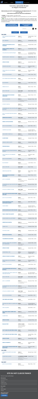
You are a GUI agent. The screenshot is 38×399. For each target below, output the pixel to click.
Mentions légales (3, 389)
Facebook (2, 390)
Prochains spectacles (4, 383)
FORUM (11, 2)
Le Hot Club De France (4, 379)
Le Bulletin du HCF (3, 382)
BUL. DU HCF (27, 2)
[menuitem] (6, 2)
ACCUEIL (6, 2)
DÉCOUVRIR (18, 2)
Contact (2, 387)
